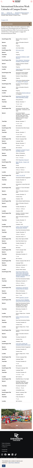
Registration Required (23, 159)
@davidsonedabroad (26, 92)
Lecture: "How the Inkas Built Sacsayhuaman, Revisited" (22, 227)
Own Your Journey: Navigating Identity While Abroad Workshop (23, 300)
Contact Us (4, 446)
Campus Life (9, 12)
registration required (23, 297)
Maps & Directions (6, 445)
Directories (4, 451)
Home (2, 12)
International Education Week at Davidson (10, 14)
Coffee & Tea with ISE (20, 175)
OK (3, 465)
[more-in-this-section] (16, 24)
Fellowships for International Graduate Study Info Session (22, 288)
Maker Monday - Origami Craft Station (22, 162)
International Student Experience (22, 12)
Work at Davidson (6, 443)
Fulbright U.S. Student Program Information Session (22, 150)
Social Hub (4, 449)
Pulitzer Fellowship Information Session (22, 317)
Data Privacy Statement (14, 462)
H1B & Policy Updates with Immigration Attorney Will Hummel (23, 344)
